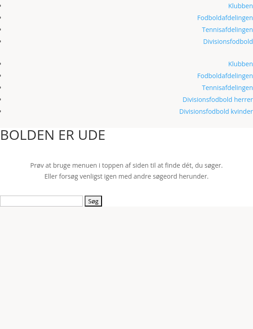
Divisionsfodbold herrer (218, 99)
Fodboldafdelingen (225, 17)
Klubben (240, 5)
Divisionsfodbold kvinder (216, 111)
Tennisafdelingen (227, 29)
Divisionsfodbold (228, 41)
